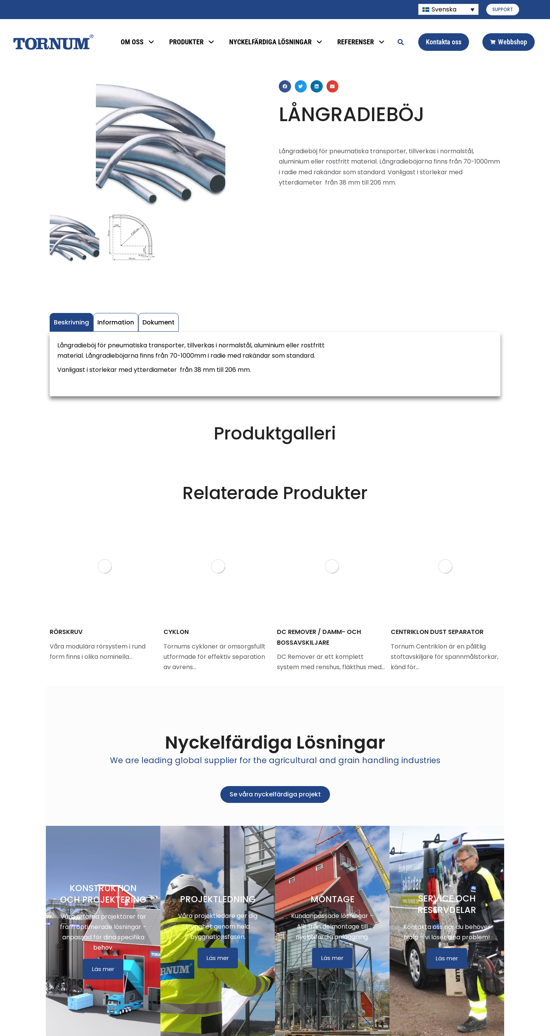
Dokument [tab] (158, 322)
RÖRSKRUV (66, 631)
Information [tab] (115, 322)
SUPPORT (502, 9)
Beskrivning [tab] (71, 322)
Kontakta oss (443, 42)
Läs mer (103, 969)
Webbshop (508, 42)
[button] (285, 86)
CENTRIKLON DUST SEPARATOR (437, 631)
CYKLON (176, 631)
